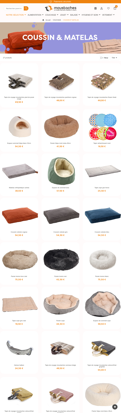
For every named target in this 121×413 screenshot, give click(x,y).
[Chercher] (14, 8)
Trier (115, 57)
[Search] (26, 8)
